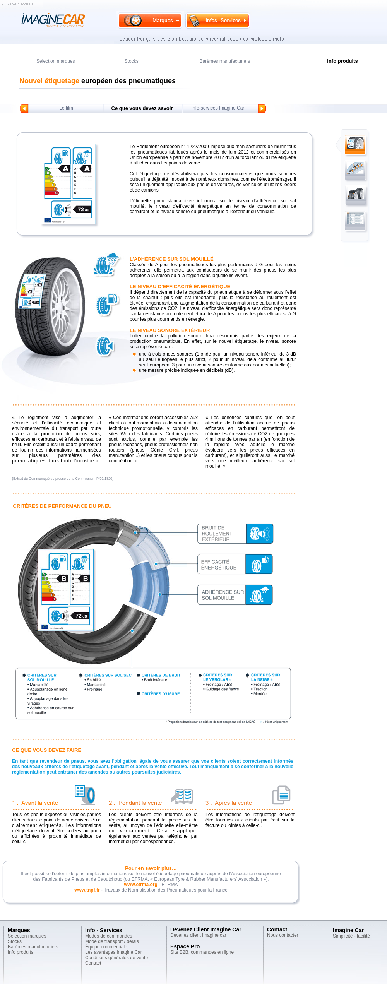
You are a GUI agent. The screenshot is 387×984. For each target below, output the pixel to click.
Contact (93, 963)
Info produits (20, 952)
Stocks (132, 61)
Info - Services (103, 930)
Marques (19, 930)
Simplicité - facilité (351, 936)
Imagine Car (348, 930)
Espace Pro (185, 946)
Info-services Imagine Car (218, 108)
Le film (66, 108)
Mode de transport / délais (112, 941)
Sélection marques (55, 61)
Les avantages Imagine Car (113, 952)
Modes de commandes (108, 936)
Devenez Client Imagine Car (205, 929)
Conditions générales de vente (116, 957)
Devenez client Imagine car (198, 935)
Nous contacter (282, 935)
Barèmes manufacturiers (225, 61)
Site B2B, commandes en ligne (202, 952)
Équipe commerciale (106, 947)
